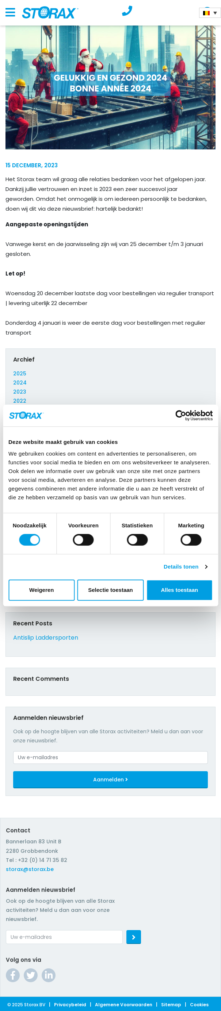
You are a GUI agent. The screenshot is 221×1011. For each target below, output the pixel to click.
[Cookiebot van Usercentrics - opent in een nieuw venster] (181, 415)
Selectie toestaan (110, 590)
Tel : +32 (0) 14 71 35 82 (36, 860)
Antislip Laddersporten (45, 637)
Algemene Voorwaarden (123, 1005)
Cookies (199, 1005)
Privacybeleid (70, 1005)
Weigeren (41, 590)
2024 (20, 382)
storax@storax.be (30, 869)
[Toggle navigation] (10, 13)
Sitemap (171, 1005)
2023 (19, 391)
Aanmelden (110, 779)
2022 (19, 401)
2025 (19, 373)
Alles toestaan (179, 590)
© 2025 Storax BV (26, 1005)
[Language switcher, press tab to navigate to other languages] (210, 13)
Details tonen (181, 566)
